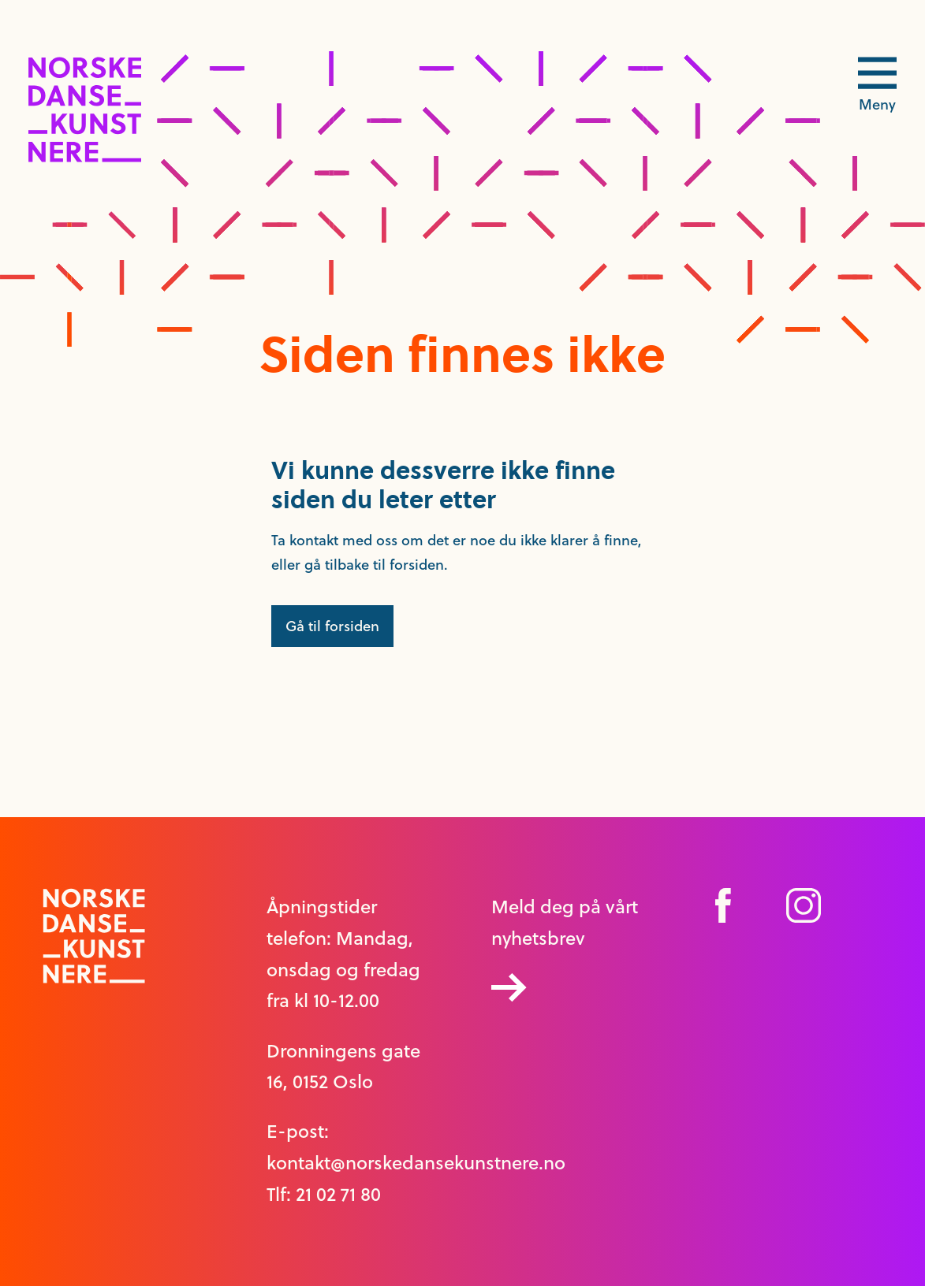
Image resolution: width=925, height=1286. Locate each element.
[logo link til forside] (84, 158)
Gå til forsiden (332, 626)
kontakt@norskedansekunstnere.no (416, 1163)
